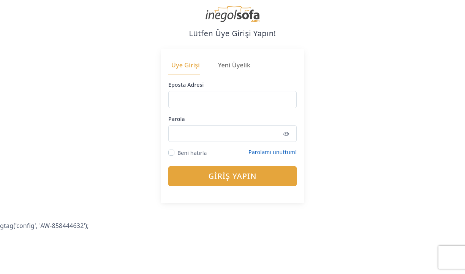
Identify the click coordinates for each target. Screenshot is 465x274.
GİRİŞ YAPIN (233, 176)
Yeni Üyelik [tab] (234, 65)
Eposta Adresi (186, 84)
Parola (176, 119)
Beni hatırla (192, 152)
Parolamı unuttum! (272, 152)
